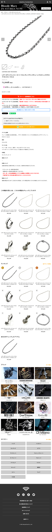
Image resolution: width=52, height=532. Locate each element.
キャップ (13, 467)
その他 (13, 477)
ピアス (38, 448)
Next (49, 39)
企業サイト (26, 519)
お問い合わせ (26, 513)
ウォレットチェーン (38, 453)
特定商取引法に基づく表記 (26, 500)
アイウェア (13, 462)
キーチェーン (13, 458)
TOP (2, 12)
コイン (13, 472)
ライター (39, 462)
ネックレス (13, 448)
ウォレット (38, 458)
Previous (2, 39)
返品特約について (26, 507)
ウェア (38, 472)
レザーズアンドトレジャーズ (14, 12)
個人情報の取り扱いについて (26, 504)
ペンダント (38, 443)
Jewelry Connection (26, 2)
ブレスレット (13, 453)
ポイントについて (26, 510)
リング (13, 443)
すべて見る (48, 365)
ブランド (6, 12)
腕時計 (38, 467)
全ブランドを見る (47, 264)
